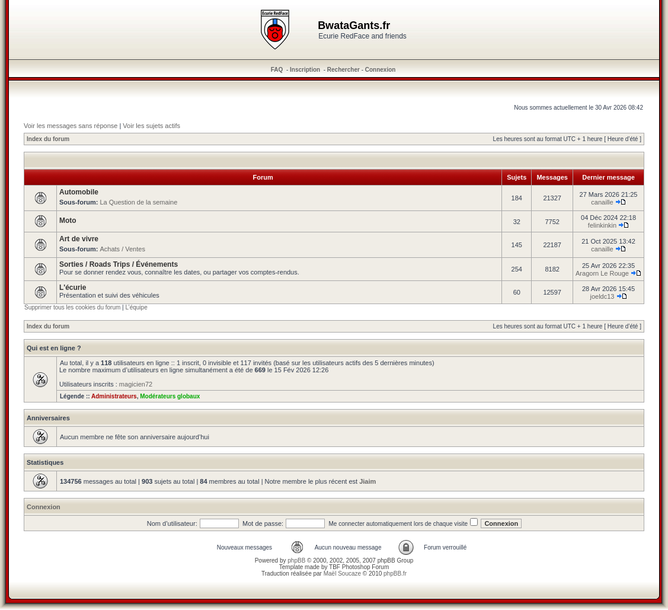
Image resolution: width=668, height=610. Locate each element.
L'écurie (73, 287)
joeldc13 (602, 296)
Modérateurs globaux (170, 396)
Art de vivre (78, 239)
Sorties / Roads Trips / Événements (118, 264)
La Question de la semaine (138, 202)
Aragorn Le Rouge (602, 273)
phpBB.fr (395, 573)
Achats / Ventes (122, 249)
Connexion (380, 69)
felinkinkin (602, 225)
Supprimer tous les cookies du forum (72, 307)
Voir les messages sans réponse (70, 125)
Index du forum (48, 139)
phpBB (296, 560)
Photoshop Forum (365, 567)
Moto (67, 220)
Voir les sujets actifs (151, 125)
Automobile (78, 192)
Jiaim (367, 481)
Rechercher (343, 69)
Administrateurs (114, 396)
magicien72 (135, 384)
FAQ (277, 69)
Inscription (305, 69)
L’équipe (136, 307)
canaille (602, 202)
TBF (334, 567)
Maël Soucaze (342, 573)
